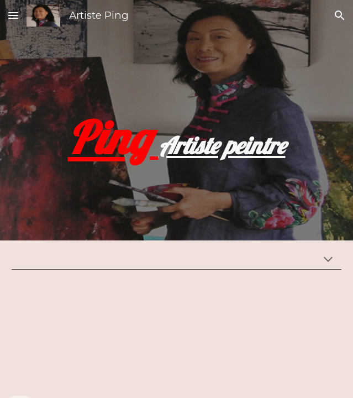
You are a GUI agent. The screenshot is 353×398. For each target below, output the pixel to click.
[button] (13, 15)
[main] (177, 120)
